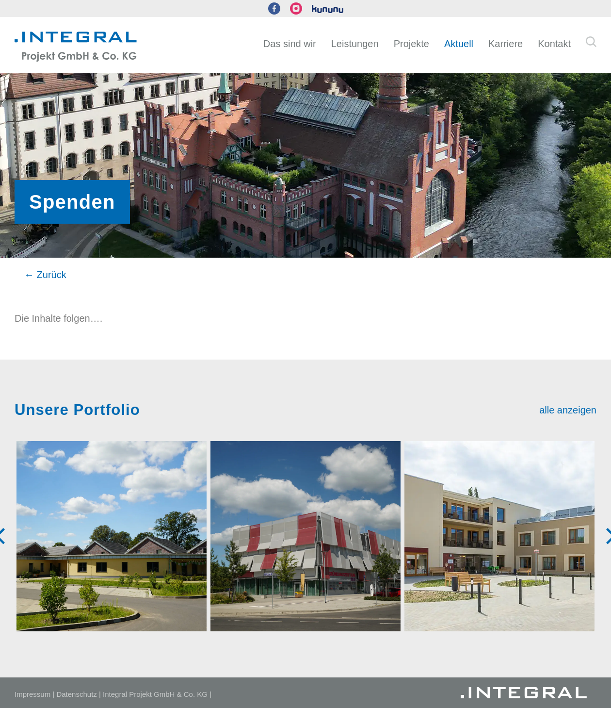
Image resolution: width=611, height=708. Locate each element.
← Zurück (45, 274)
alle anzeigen (567, 410)
